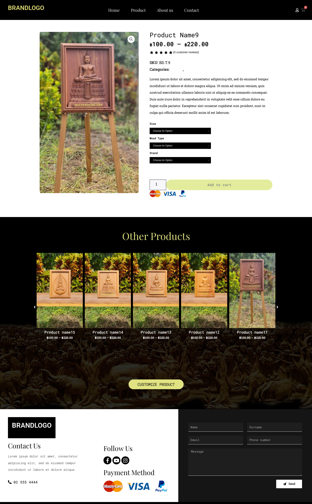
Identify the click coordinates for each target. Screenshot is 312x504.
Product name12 (204, 333)
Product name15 (59, 333)
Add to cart (219, 185)
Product (138, 10)
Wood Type (157, 138)
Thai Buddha (196, 69)
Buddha (177, 69)
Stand (154, 153)
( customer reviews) (186, 52)
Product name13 (156, 333)
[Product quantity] (158, 185)
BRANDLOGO (28, 8)
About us (165, 10)
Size (153, 123)
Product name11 (252, 333)
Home (114, 10)
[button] (131, 39)
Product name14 (108, 333)
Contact (191, 10)
